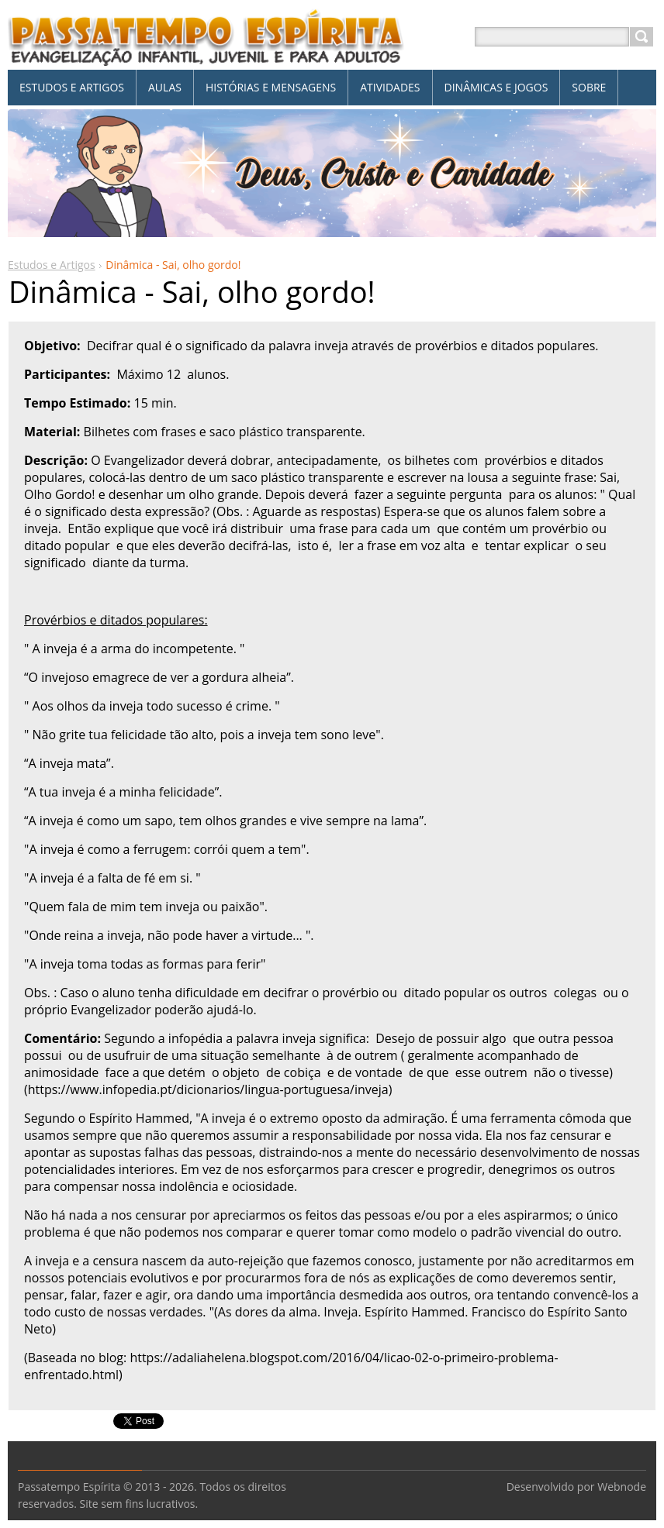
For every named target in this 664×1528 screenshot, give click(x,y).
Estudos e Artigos (51, 264)
